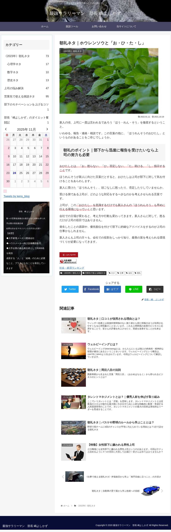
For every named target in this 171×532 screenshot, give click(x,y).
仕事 (120, 273)
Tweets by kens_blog (17, 196)
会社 (129, 273)
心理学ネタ (28, 64)
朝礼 (138, 273)
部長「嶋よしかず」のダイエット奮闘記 (26, 120)
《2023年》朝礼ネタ (70, 273)
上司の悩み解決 (26, 88)
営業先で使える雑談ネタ (94, 273)
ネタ (112, 273)
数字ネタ (28, 72)
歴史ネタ (28, 80)
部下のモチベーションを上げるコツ (26, 107)
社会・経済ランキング (71, 267)
